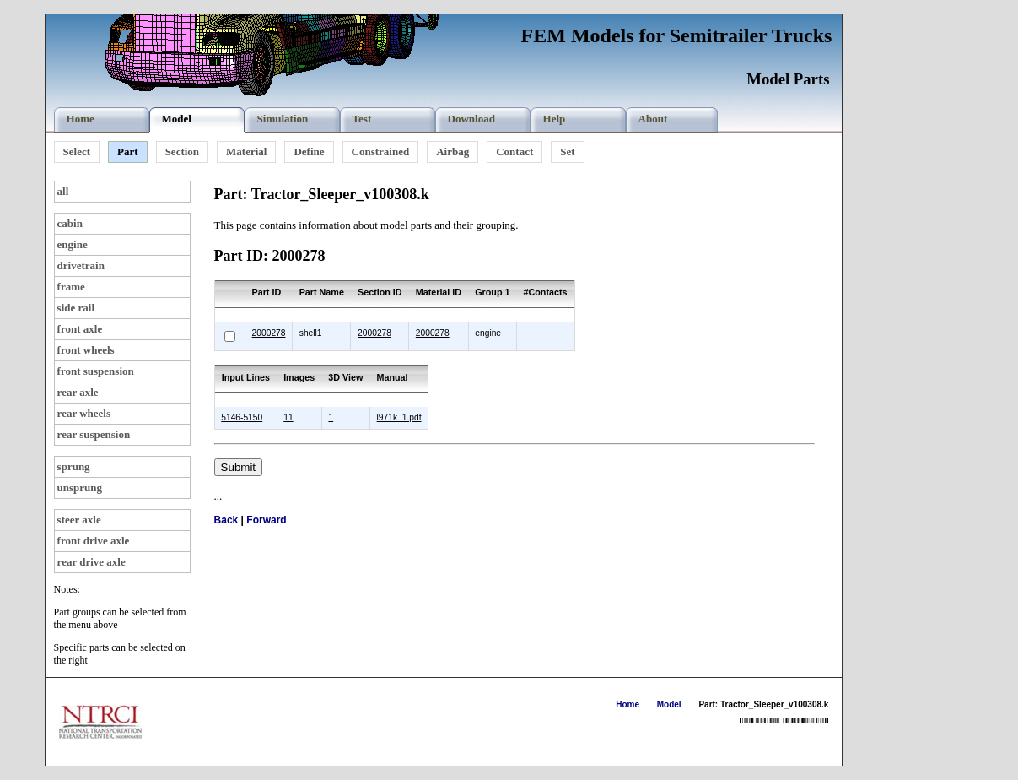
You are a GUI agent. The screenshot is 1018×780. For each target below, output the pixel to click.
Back (226, 520)
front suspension (95, 371)
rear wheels (83, 413)
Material (246, 151)
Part (127, 151)
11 (288, 417)
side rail (75, 307)
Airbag (452, 151)
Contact (514, 151)
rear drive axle (91, 561)
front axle (80, 328)
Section (182, 151)
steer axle (79, 519)
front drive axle (93, 540)
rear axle (78, 392)
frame (71, 286)
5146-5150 (241, 417)
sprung (73, 466)
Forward (266, 520)
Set (567, 151)
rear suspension (94, 434)
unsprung (79, 487)
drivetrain (81, 265)
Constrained (381, 151)
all (63, 191)
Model (669, 704)
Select (76, 151)
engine (72, 244)
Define (309, 151)
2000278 (269, 333)
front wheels (86, 350)
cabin (70, 223)
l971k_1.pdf (399, 417)
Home (627, 704)
